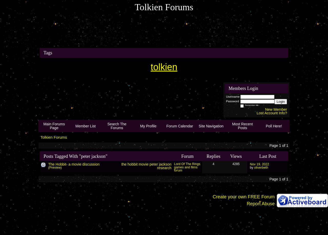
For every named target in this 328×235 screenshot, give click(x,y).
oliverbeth (261, 167)
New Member (276, 109)
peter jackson (160, 164)
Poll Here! (274, 126)
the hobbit (129, 164)
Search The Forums (116, 126)
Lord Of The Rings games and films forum (187, 167)
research (164, 168)
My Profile (148, 126)
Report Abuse (261, 203)
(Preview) (55, 167)
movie (143, 164)
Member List (85, 126)
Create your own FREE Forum (244, 196)
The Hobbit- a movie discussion (74, 164)
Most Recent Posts (242, 126)
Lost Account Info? (272, 113)
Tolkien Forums (53, 137)
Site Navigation (211, 126)
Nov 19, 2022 (259, 164)
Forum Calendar (179, 126)
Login (280, 102)
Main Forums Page (54, 126)
